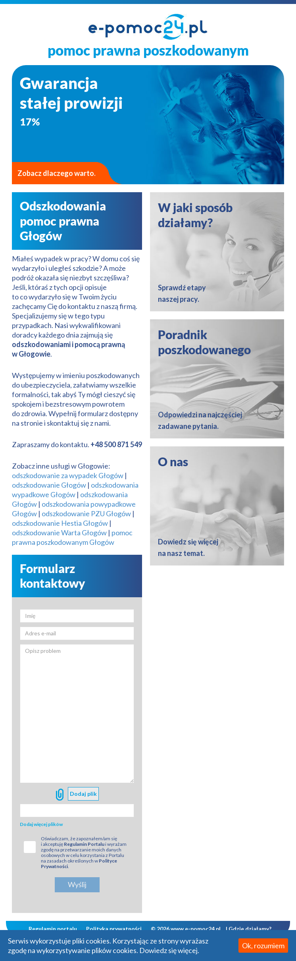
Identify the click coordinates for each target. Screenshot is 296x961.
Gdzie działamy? (250, 928)
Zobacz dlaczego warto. (56, 173)
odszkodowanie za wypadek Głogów (67, 475)
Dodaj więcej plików (41, 824)
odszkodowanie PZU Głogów (86, 513)
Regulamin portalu (53, 928)
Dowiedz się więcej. (169, 950)
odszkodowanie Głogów (49, 484)
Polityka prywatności (114, 928)
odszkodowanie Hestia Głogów (60, 523)
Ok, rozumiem (263, 945)
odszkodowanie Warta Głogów (59, 532)
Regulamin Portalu (84, 844)
